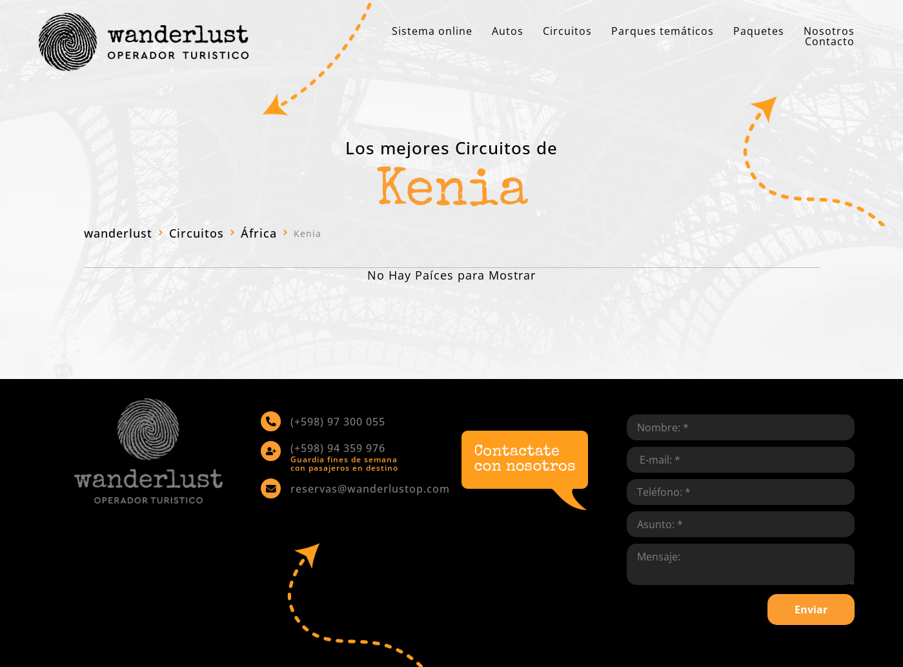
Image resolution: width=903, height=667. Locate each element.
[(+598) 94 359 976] (270, 450)
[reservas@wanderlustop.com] (270, 487)
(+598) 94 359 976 (337, 447)
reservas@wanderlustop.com (369, 487)
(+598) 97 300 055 (337, 421)
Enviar (811, 609)
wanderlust (118, 233)
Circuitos (196, 233)
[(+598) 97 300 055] (270, 421)
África (259, 233)
